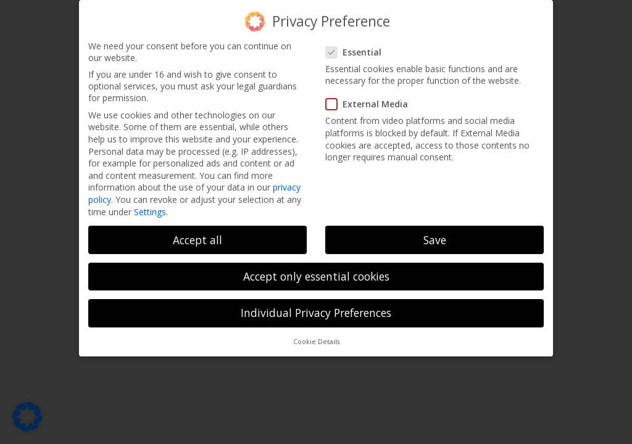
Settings (150, 212)
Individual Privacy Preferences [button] (316, 312)
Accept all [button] (197, 239)
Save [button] (434, 239)
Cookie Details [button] (316, 341)
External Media (370, 104)
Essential (357, 52)
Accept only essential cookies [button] (316, 276)
